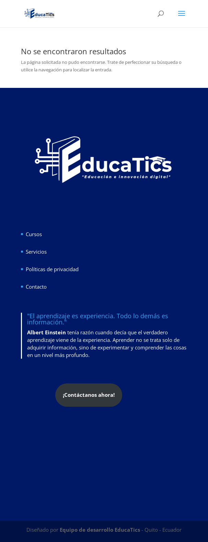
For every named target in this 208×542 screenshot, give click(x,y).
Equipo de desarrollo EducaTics (100, 529)
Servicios (36, 251)
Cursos (34, 234)
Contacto (36, 286)
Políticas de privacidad (52, 269)
